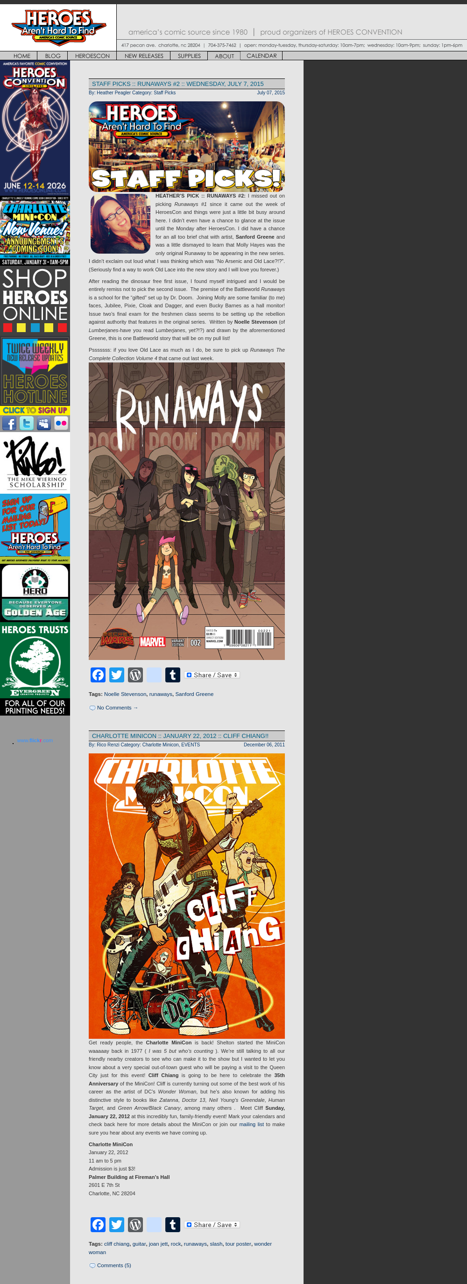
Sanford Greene (194, 694)
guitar (139, 1244)
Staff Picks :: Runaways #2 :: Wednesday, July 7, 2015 (178, 83)
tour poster (238, 1244)
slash (216, 1244)
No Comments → (117, 707)
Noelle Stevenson (125, 694)
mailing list (252, 1124)
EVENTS (190, 744)
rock (176, 1244)
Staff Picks (165, 92)
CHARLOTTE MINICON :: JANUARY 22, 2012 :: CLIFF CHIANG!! (180, 735)
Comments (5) (114, 1265)
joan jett (158, 1244)
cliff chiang (116, 1244)
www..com (35, 740)
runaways (160, 694)
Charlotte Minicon (160, 744)
